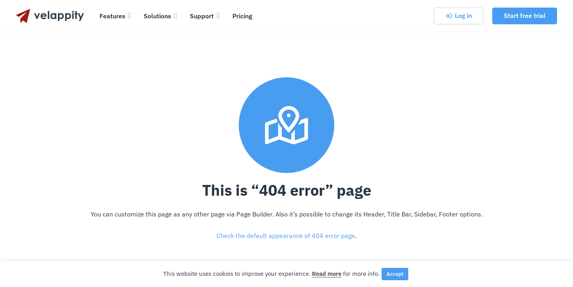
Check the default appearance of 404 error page (285, 236)
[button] (128, 16)
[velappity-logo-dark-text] (50, 16)
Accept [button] (394, 274)
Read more (326, 273)
